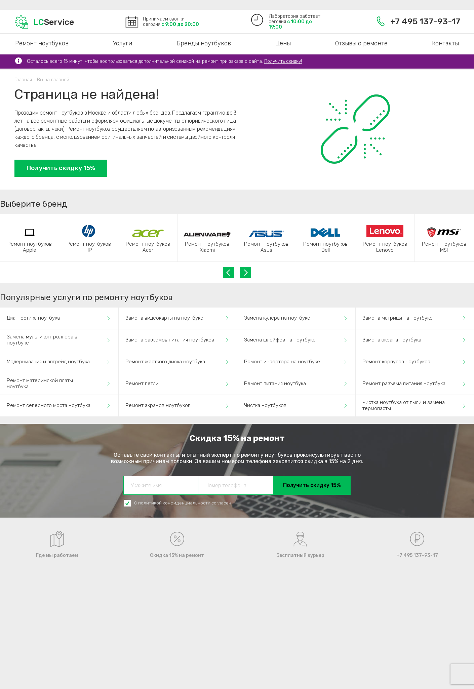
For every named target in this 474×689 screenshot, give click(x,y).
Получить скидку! (283, 61)
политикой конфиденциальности (174, 502)
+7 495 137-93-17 (418, 21)
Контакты (445, 43)
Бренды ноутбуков (203, 43)
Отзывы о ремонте (361, 43)
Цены (283, 43)
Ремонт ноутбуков (42, 43)
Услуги (122, 43)
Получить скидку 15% (61, 168)
